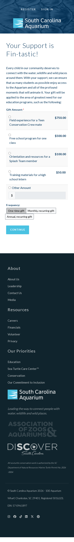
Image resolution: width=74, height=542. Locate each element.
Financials (14, 327)
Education (14, 362)
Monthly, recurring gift (41, 210)
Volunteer (14, 334)
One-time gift (16, 210)
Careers (13, 320)
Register (28, 9)
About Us (13, 279)
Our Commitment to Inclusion (26, 382)
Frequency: (13, 205)
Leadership (15, 286)
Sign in (47, 9)
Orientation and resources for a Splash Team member (29, 159)
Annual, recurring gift (19, 216)
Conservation (16, 375)
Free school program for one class (27, 140)
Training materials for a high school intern (27, 177)
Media (12, 299)
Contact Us (15, 293)
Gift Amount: (14, 109)
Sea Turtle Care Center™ (23, 368)
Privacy (12, 341)
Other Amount (21, 187)
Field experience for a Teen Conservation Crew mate (26, 122)
